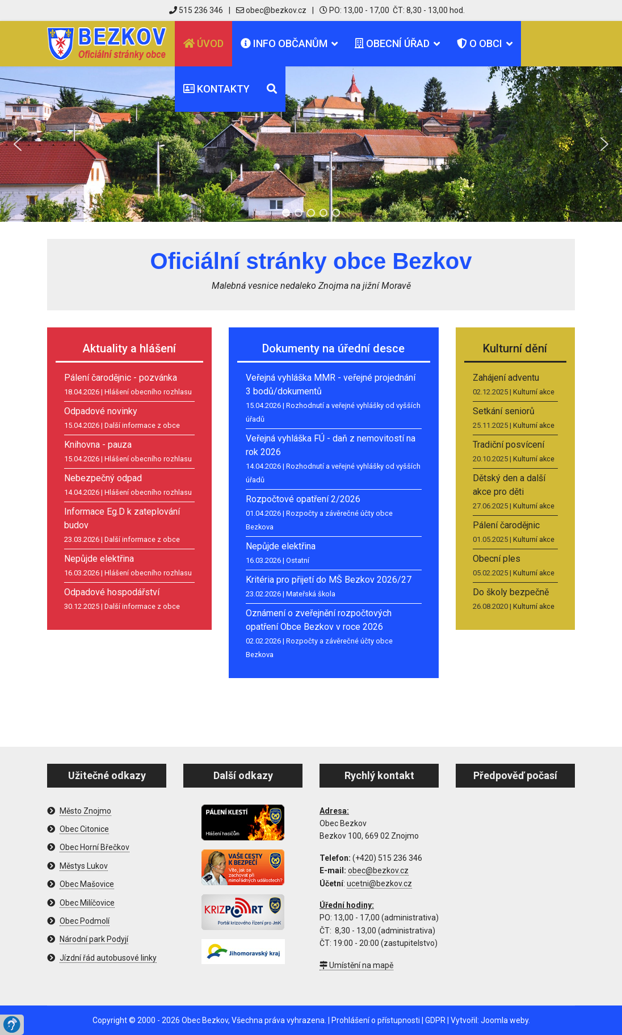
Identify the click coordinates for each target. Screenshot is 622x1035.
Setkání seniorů (504, 411)
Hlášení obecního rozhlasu (148, 392)
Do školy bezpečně (511, 592)
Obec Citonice (84, 829)
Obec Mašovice (87, 884)
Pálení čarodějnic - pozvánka (120, 377)
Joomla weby (504, 1020)
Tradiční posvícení (508, 444)
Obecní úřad (392, 43)
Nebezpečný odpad (103, 478)
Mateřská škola (310, 594)
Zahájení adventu (506, 377)
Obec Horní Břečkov (94, 847)
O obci (479, 43)
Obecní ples (496, 558)
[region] (311, 144)
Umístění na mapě (356, 965)
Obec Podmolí (85, 920)
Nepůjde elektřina (99, 558)
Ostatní (297, 560)
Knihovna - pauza (98, 444)
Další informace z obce (142, 425)
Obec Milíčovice (87, 902)
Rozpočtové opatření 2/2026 (303, 499)
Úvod (203, 43)
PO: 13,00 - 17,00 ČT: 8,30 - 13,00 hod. (392, 10)
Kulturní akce (533, 392)
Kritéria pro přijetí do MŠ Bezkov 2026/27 (328, 579)
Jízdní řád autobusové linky (108, 957)
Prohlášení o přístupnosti (375, 1020)
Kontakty (216, 89)
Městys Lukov (84, 865)
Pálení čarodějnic (506, 525)
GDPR (435, 1020)
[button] (18, 144)
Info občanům (284, 43)
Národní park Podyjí (94, 939)
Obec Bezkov (205, 1020)
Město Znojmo (85, 810)
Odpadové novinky (100, 411)
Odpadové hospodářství (111, 592)
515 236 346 (196, 10)
